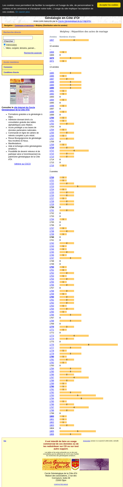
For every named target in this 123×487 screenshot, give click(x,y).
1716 (51, 165)
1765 (51, 312)
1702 (51, 124)
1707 (51, 139)
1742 (51, 243)
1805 (51, 431)
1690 (51, 88)
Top (4, 441)
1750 (51, 267)
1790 (51, 386)
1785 (51, 371)
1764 (51, 309)
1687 (51, 79)
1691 (51, 91)
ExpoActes (86, 441)
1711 (51, 150)
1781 (51, 359)
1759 (51, 294)
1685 (51, 73)
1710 (51, 147)
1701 (51, 121)
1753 (51, 276)
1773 (51, 336)
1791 (51, 389)
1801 (51, 419)
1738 (51, 231)
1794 (51, 398)
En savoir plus (23, 12)
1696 (51, 106)
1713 (51, 156)
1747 (51, 258)
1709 (51, 144)
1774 (51, 339)
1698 (51, 112)
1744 (51, 249)
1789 (51, 383)
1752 (51, 273)
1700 (51, 118)
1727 (51, 198)
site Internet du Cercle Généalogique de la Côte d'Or (18, 108)
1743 (51, 246)
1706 (51, 136)
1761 (51, 300)
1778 (51, 350)
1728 (51, 201)
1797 (51, 407)
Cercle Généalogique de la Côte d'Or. (74, 21)
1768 (51, 321)
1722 (51, 183)
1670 (51, 58)
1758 (51, 291)
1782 (51, 362)
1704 (51, 130)
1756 (51, 285)
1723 (51, 186)
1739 (51, 234)
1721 (51, 180)
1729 (51, 204)
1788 (51, 380)
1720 (51, 177)
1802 (51, 422)
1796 (51, 404)
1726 (51, 195)
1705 (51, 133)
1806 (51, 434)
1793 (51, 395)
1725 (51, 192)
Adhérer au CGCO (22, 164)
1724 (51, 189)
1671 (51, 61)
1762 (51, 303)
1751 (51, 270)
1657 (51, 40)
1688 (51, 82)
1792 (51, 392)
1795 (51, 401)
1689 (51, 85)
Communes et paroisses (24, 25)
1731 (51, 210)
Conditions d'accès (11, 72)
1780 (51, 356)
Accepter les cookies (109, 4)
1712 (51, 153)
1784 (51, 368)
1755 (51, 282)
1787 (51, 377)
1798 (51, 410)
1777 (51, 348)
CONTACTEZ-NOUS (61, 484)
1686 (51, 76)
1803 (51, 425)
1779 (51, 353)
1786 (51, 374)
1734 (51, 219)
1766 (51, 315)
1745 (51, 252)
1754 (51, 279)
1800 (51, 416)
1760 (51, 297)
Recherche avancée (33, 53)
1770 (51, 327)
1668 (51, 52)
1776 (51, 345)
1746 (51, 255)
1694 (51, 100)
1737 (51, 228)
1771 (51, 330)
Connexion (8, 67)
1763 (51, 306)
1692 (51, 94)
